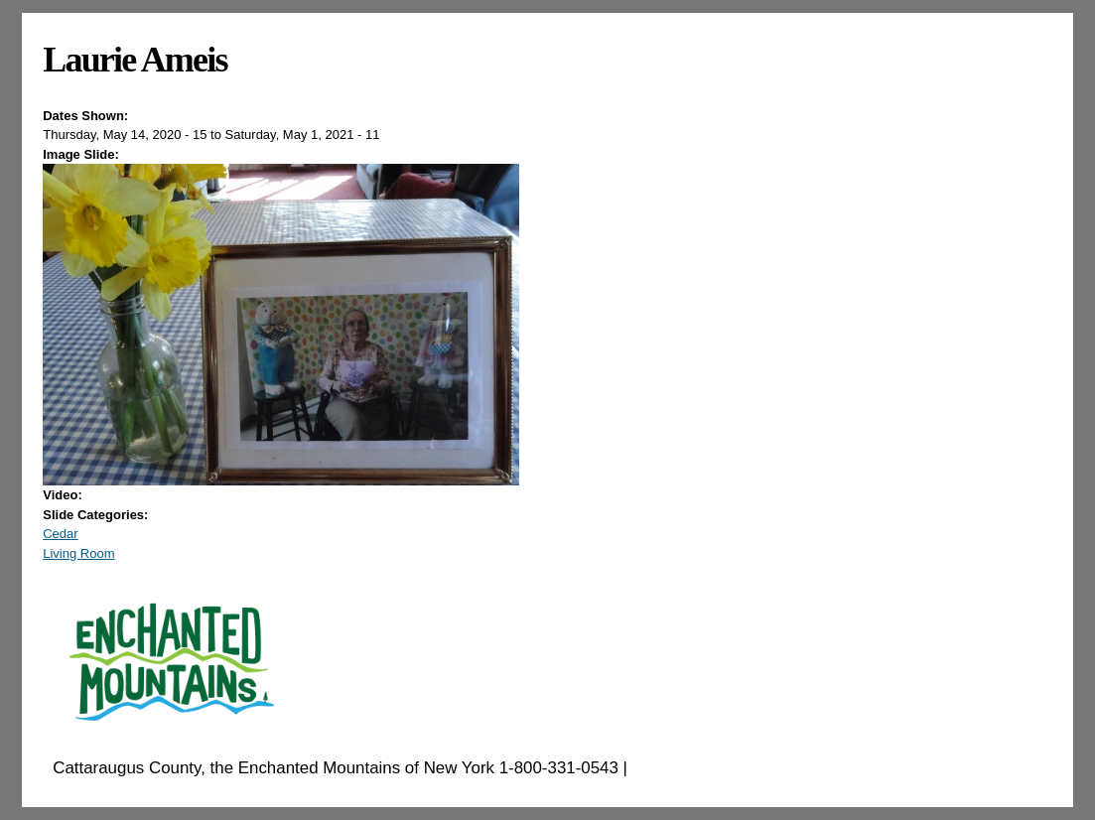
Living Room (78, 553)
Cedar (60, 533)
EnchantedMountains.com (729, 767)
